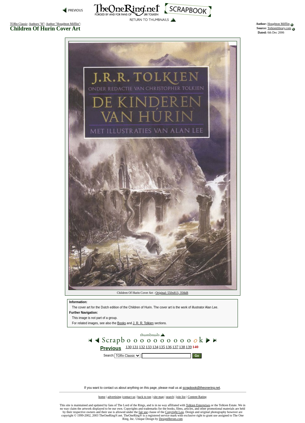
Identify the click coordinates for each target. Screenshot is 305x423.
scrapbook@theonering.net (201, 387)
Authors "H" (36, 23)
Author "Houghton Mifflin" (63, 23)
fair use (143, 412)
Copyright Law (174, 412)
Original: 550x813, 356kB (172, 292)
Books (121, 323)
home (101, 396)
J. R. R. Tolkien (143, 323)
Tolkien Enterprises (198, 405)
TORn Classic (18, 23)
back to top (144, 396)
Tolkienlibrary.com (279, 28)
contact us (129, 396)
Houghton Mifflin (278, 23)
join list (180, 396)
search (170, 396)
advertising (114, 396)
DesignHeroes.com (171, 419)
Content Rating (197, 396)
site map (158, 396)
